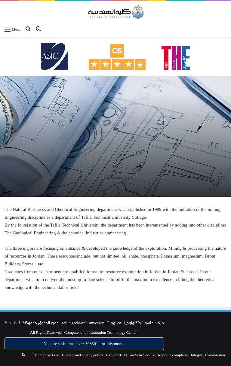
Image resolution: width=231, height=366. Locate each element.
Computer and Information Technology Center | (100, 332)
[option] (115, 136)
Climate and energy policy (82, 355)
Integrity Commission (208, 355)
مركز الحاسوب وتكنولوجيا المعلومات (135, 323)
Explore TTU (116, 355)
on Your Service (142, 355)
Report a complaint (173, 355)
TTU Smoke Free (45, 355)
